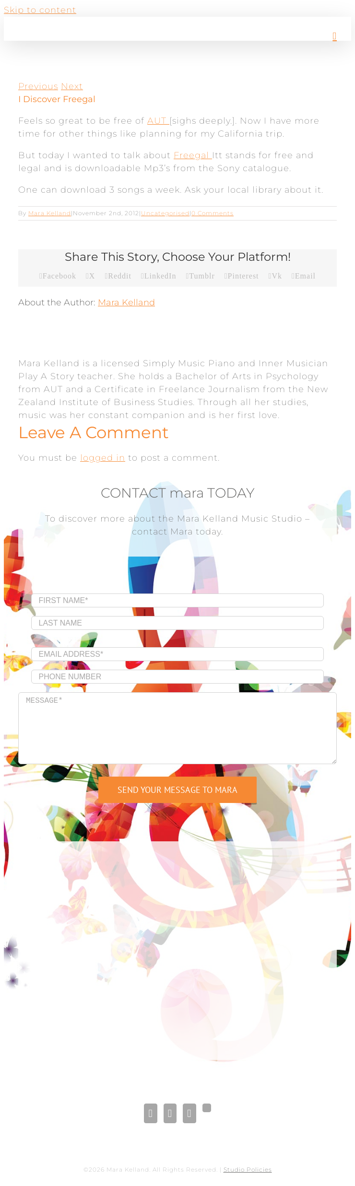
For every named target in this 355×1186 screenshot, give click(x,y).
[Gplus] (206, 1108)
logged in (102, 458)
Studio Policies (248, 1169)
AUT (158, 121)
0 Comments (212, 213)
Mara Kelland (49, 213)
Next (72, 86)
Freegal (193, 155)
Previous (38, 86)
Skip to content (40, 10)
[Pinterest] (189, 1113)
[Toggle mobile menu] (334, 36)
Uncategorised (165, 213)
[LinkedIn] (170, 1113)
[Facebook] (150, 1113)
